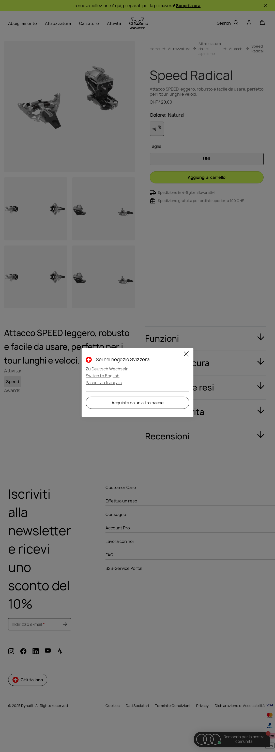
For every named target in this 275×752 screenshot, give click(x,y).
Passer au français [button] (104, 382)
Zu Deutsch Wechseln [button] (107, 368)
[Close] (186, 355)
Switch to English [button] (102, 375)
